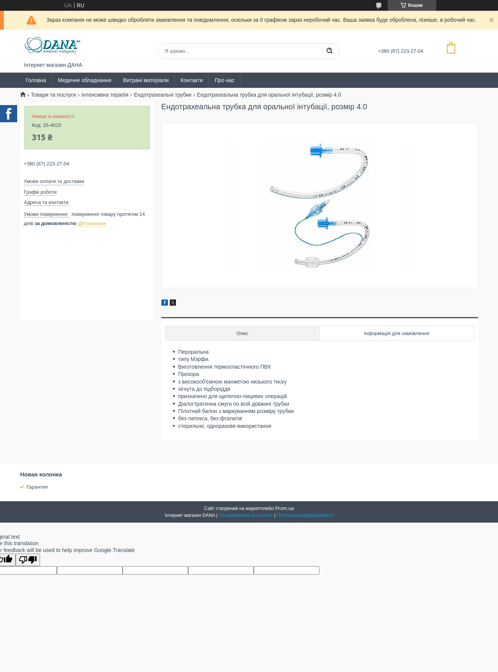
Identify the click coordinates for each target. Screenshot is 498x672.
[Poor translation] (28, 560)
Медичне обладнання (84, 80)
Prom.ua (284, 508)
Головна (36, 80)
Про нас (225, 80)
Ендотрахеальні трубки (162, 95)
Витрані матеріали (146, 80)
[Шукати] (329, 51)
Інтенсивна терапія (105, 95)
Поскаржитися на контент (246, 515)
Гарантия (37, 487)
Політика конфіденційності (305, 515)
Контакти (192, 80)
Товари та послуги (53, 95)
